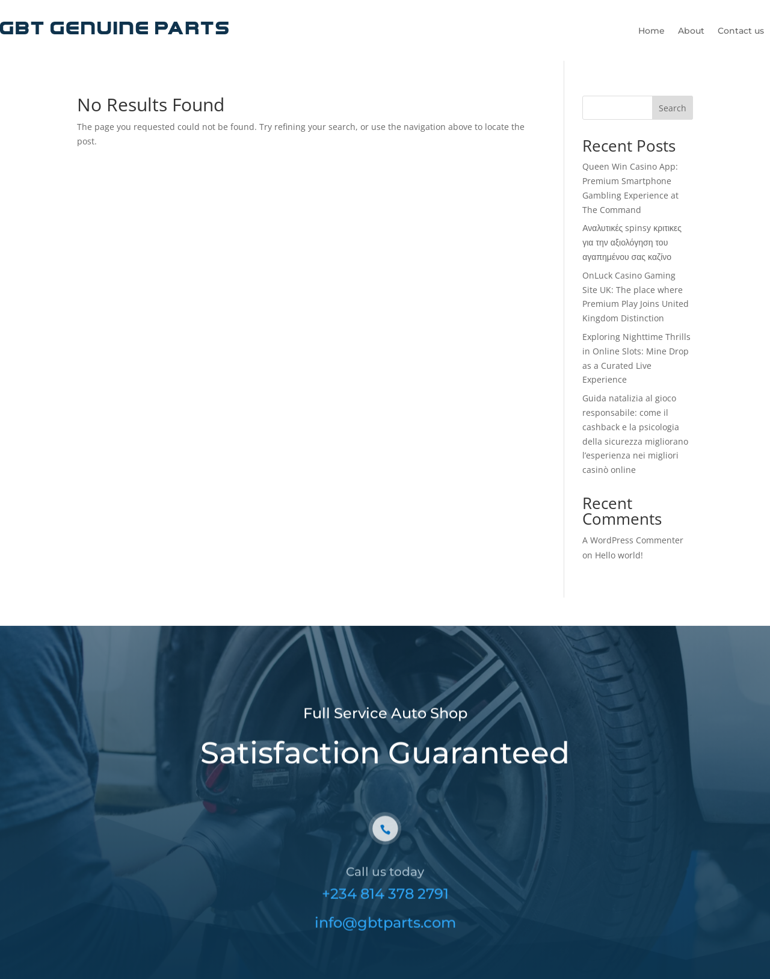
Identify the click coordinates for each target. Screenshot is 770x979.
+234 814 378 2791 (385, 904)
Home (651, 31)
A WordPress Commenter (632, 540)
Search (672, 108)
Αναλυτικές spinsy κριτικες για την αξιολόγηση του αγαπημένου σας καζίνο (632, 242)
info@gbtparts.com (385, 933)
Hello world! (619, 555)
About (691, 31)
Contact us (741, 31)
